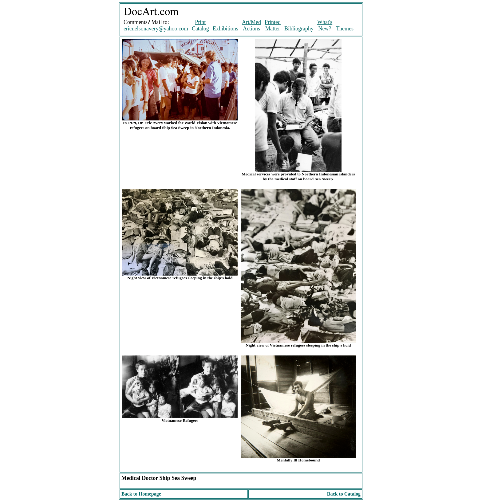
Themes (345, 28)
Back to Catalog (344, 493)
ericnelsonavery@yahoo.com (156, 28)
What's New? (324, 25)
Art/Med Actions (251, 25)
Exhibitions (225, 28)
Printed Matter (273, 25)
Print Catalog (200, 25)
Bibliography (299, 28)
